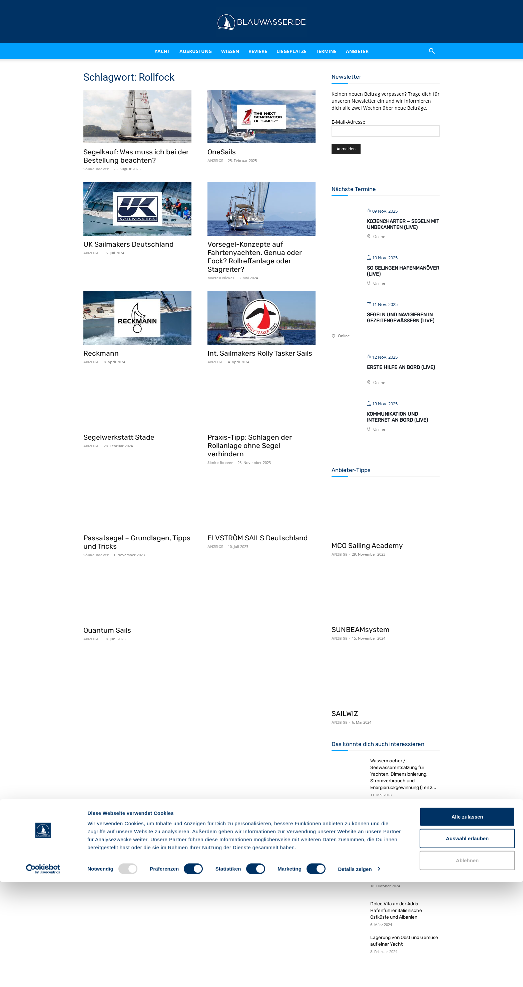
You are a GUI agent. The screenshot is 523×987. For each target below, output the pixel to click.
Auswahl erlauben (467, 943)
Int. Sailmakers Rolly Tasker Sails (259, 353)
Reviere (257, 51)
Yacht (162, 51)
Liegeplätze (292, 51)
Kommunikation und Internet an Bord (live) (397, 417)
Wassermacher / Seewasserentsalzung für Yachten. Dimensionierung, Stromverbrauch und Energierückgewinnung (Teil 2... (403, 774)
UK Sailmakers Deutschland (128, 244)
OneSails (221, 152)
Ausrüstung (195, 51)
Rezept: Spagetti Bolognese (399, 808)
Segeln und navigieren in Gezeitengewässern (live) (400, 318)
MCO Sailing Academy (367, 545)
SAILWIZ (345, 713)
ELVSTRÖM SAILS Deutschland (257, 538)
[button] (432, 52)
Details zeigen (355, 974)
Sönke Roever (96, 168)
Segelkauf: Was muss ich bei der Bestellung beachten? (136, 156)
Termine (326, 51)
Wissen (230, 51)
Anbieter (357, 51)
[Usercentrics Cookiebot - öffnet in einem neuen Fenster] (43, 974)
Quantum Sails (107, 630)
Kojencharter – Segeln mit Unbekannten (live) (403, 224)
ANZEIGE (215, 160)
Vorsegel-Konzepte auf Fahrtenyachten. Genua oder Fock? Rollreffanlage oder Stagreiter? (254, 256)
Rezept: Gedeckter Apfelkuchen (404, 840)
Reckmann (101, 353)
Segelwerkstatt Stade (118, 437)
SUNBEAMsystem (361, 629)
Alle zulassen (467, 921)
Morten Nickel (220, 277)
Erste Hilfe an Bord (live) (401, 367)
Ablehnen (467, 965)
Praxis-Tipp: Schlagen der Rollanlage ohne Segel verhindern (249, 445)
